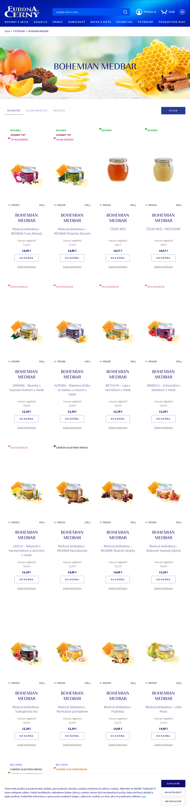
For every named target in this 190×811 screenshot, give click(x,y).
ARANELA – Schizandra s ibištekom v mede (163, 387)
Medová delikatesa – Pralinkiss (118, 709)
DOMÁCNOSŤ (76, 22)
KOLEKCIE (41, 22)
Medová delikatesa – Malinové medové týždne (163, 548)
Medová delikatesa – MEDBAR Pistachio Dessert (72, 231)
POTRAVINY (145, 22)
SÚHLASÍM (173, 783)
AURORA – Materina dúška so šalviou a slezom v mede (72, 389)
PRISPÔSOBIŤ (173, 792)
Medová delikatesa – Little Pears (163, 709)
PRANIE (58, 22)
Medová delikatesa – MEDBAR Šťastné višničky (118, 548)
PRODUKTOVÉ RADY (172, 22)
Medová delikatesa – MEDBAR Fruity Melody (26, 231)
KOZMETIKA (125, 22)
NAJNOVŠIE (13, 110)
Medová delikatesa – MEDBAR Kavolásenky (72, 548)
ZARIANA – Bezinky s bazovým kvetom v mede (26, 387)
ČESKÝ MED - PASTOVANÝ (163, 229)
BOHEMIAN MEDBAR (38, 31)
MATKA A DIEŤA (101, 22)
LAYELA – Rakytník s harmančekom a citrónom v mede (26, 550)
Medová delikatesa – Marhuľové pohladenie (72, 709)
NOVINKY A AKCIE (17, 22)
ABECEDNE (59, 110)
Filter (173, 110)
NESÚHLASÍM (173, 801)
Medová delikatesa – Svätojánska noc (26, 709)
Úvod (7, 31)
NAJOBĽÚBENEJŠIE (37, 110)
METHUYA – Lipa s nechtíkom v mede (118, 387)
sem (143, 796)
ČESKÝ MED (118, 229)
